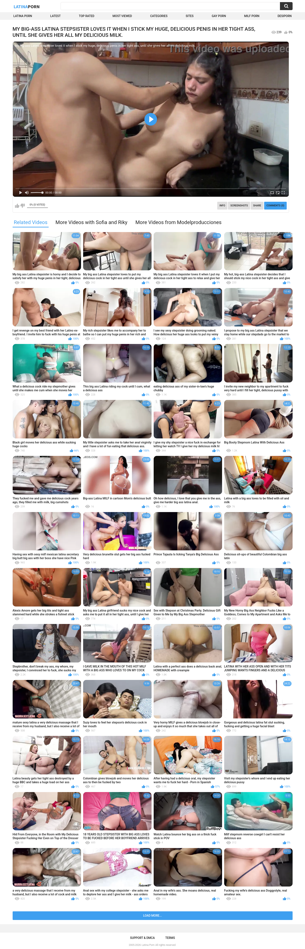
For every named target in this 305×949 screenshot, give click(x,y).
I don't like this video (22, 206)
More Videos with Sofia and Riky (91, 222)
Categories (158, 16)
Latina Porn (22, 16)
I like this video (17, 206)
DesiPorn (285, 16)
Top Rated (86, 16)
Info (222, 205)
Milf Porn (251, 16)
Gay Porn (219, 16)
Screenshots (239, 205)
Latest (55, 16)
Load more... (152, 915)
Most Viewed (122, 16)
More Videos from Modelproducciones (178, 222)
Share (257, 205)
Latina (27, 6)
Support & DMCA (142, 938)
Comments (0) (275, 205)
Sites (189, 16)
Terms (170, 938)
